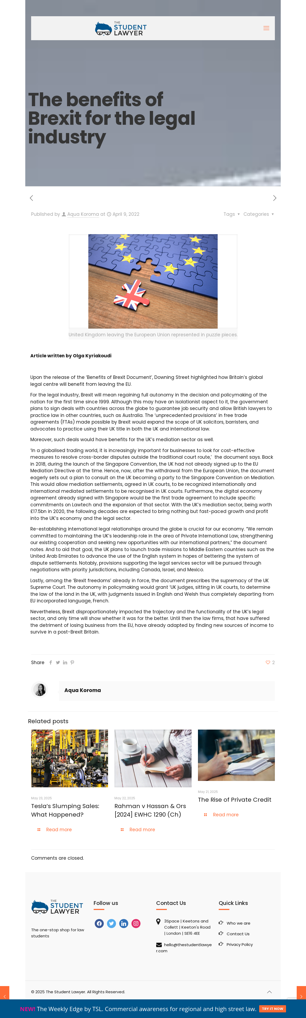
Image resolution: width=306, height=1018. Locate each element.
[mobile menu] (266, 28)
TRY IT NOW (272, 1008)
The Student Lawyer (65, 992)
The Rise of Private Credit (235, 800)
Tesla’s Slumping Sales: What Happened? (65, 810)
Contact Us (238, 934)
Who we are (238, 923)
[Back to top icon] (269, 992)
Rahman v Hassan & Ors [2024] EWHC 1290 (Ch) (150, 810)
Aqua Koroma (83, 214)
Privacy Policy (240, 944)
